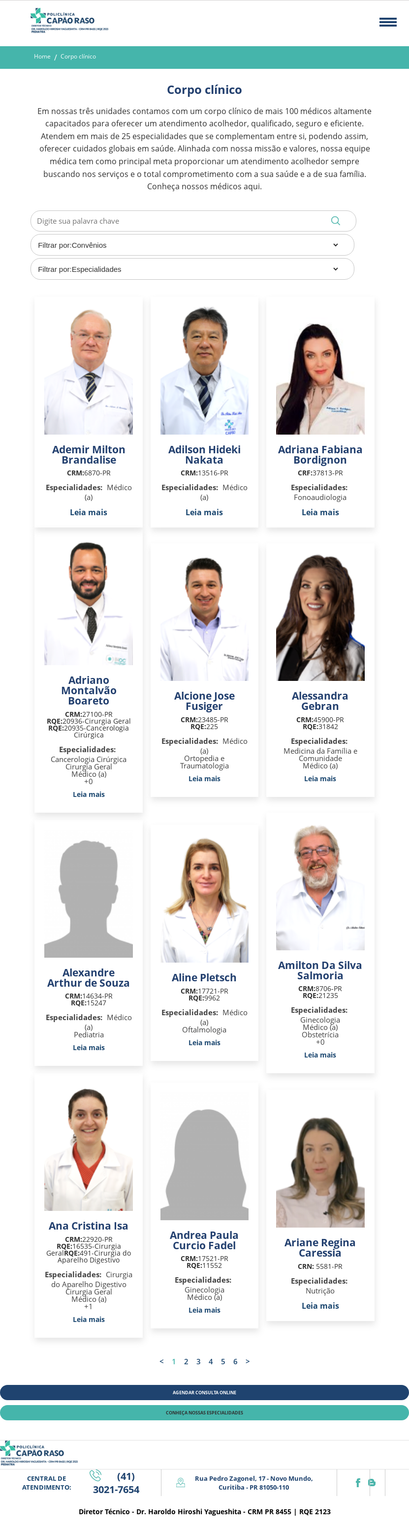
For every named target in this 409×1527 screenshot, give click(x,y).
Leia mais (88, 512)
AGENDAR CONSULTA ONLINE (204, 1392)
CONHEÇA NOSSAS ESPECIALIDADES (204, 1413)
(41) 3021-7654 (116, 1482)
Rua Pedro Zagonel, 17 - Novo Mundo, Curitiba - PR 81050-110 (254, 1483)
